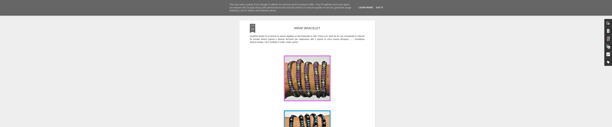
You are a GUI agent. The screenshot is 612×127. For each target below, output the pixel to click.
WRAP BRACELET (307, 28)
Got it (379, 7)
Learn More (366, 7)
